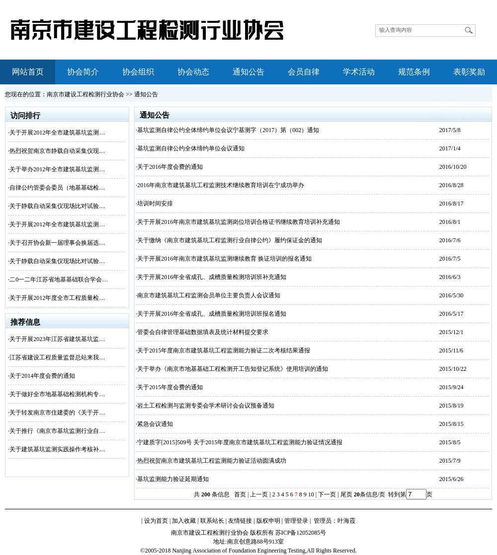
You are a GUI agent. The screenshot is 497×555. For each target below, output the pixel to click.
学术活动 (359, 72)
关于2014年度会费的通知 (42, 375)
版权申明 (268, 520)
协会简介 (83, 72)
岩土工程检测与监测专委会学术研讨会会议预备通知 (205, 405)
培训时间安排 (155, 203)
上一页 (259, 494)
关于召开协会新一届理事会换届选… (57, 242)
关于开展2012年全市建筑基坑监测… (57, 132)
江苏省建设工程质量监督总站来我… (57, 357)
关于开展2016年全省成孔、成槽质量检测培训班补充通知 (211, 277)
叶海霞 (346, 520)
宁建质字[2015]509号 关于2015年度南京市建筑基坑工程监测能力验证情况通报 (239, 442)
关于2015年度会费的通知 (170, 387)
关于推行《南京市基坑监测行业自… (57, 430)
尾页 (345, 494)
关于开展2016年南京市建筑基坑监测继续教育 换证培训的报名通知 (224, 258)
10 (311, 494)
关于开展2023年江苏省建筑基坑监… (57, 339)
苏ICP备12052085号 (301, 532)
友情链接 (240, 520)
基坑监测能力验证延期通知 (173, 479)
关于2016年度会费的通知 (170, 166)
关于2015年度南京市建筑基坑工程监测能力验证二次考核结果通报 (223, 350)
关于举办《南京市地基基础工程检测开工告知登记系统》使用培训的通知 (232, 368)
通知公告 (248, 72)
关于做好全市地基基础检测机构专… (57, 394)
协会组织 (138, 72)
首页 (240, 494)
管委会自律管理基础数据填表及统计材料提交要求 (202, 332)
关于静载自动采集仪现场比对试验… (57, 206)
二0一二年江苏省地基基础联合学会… (58, 279)
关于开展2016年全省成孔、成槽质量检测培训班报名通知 (211, 313)
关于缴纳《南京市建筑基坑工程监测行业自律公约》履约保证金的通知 (229, 240)
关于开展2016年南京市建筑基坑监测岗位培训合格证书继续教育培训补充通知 (238, 221)
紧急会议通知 (155, 423)
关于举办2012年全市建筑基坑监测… (57, 169)
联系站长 (212, 520)
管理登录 (296, 520)
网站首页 (28, 72)
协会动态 (193, 72)
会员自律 (304, 72)
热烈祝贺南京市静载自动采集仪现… (57, 150)
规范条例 (414, 72)
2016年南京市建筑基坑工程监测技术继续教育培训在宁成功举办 (220, 185)
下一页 (327, 494)
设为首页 (156, 520)
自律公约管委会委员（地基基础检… (57, 187)
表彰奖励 (469, 72)
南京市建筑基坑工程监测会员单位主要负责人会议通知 (208, 295)
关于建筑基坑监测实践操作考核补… (57, 449)
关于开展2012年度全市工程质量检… (57, 297)
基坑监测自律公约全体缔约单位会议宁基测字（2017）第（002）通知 (228, 130)
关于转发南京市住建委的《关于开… (57, 412)
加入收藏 (184, 520)
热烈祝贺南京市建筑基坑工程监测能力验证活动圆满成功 (211, 460)
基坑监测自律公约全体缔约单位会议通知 (191, 148)
